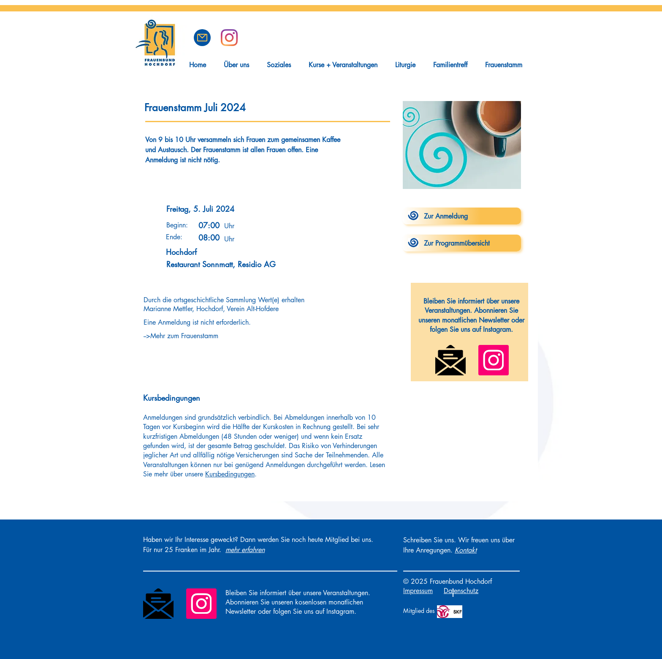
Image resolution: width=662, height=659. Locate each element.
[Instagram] (493, 360)
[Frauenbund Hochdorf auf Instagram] (229, 37)
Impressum (418, 590)
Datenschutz (461, 590)
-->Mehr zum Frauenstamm (181, 335)
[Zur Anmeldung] (462, 216)
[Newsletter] (450, 360)
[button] (202, 37)
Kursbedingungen (230, 474)
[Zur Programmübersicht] (462, 243)
